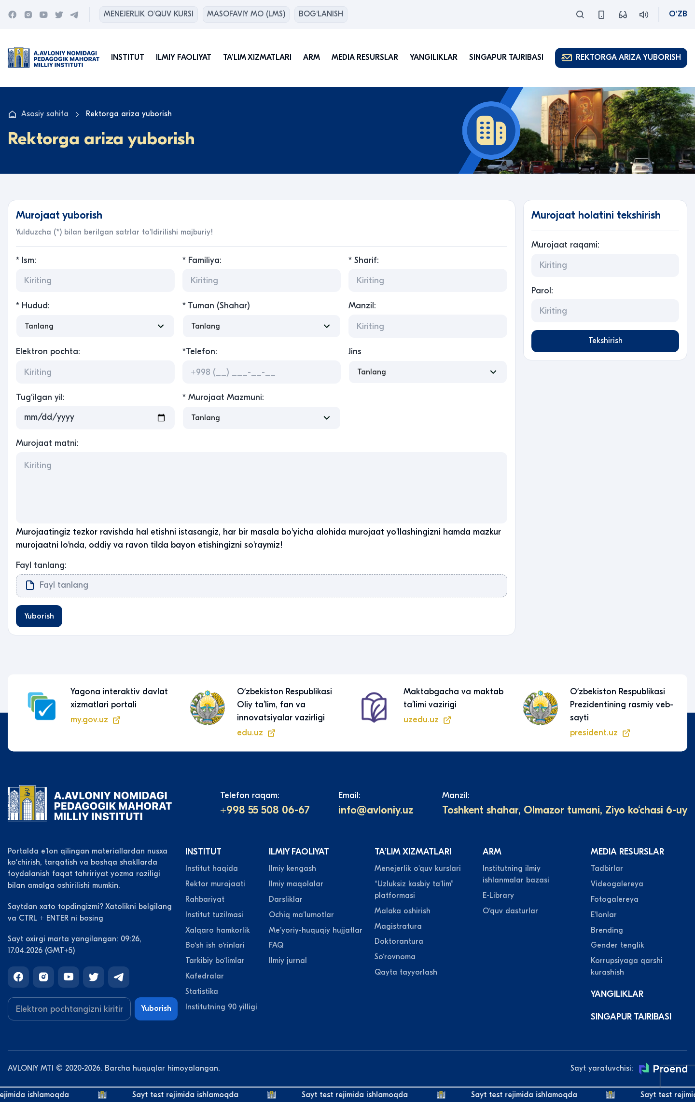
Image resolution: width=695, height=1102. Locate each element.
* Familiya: (202, 260)
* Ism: (26, 260)
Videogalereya (617, 885)
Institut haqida (211, 870)
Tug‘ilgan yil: (40, 397)
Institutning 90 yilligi (221, 1008)
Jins (354, 351)
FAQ (276, 946)
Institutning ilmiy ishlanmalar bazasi (516, 876)
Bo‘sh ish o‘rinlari (215, 946)
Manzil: (362, 306)
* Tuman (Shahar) (216, 306)
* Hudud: (33, 306)
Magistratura (398, 927)
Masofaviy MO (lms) (246, 14)
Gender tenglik (617, 946)
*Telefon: (199, 351)
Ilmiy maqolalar (296, 885)
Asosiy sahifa (38, 114)
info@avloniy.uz (376, 811)
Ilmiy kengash (292, 870)
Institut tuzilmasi (214, 915)
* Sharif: (363, 260)
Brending (607, 931)
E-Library (498, 896)
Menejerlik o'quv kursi (149, 14)
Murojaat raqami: (565, 245)
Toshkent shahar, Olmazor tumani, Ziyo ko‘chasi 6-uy (564, 811)
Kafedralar (204, 977)
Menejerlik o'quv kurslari (418, 870)
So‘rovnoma (395, 958)
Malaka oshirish (403, 912)
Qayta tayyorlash (406, 973)
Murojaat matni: (47, 443)
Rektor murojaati (215, 885)
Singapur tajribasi (506, 57)
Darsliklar (286, 900)
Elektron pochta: (48, 351)
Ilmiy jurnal (288, 962)
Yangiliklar (434, 57)
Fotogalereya (615, 900)
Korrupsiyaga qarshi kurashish (627, 968)
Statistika (201, 992)
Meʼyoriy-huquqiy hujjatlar (315, 931)
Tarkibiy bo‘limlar (215, 962)
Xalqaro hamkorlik (217, 931)
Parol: (542, 291)
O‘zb (678, 14)
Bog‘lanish (321, 14)
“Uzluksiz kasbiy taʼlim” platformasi (414, 891)
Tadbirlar (607, 870)
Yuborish (40, 617)
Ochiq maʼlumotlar (301, 915)
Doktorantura (399, 942)
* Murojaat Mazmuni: (223, 397)
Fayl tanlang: (41, 565)
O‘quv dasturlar (510, 912)
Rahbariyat (204, 900)
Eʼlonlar (604, 915)
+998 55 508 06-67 (265, 811)
